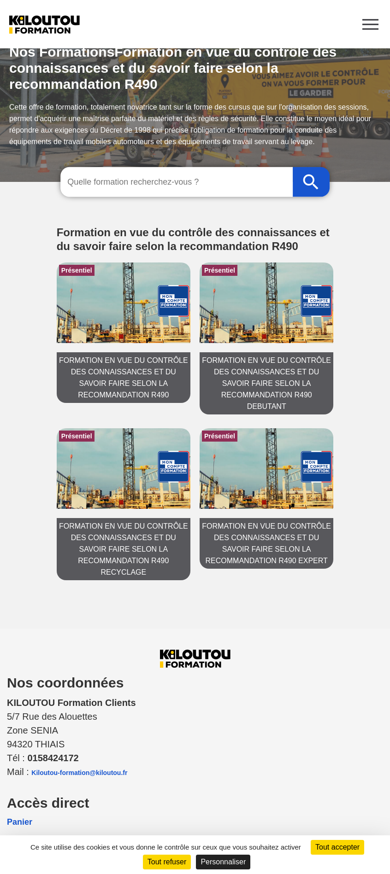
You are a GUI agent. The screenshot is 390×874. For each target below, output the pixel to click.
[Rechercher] (311, 182)
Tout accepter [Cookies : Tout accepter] (337, 847)
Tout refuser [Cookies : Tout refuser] (167, 862)
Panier (19, 822)
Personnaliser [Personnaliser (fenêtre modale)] (223, 862)
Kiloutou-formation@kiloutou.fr (79, 772)
